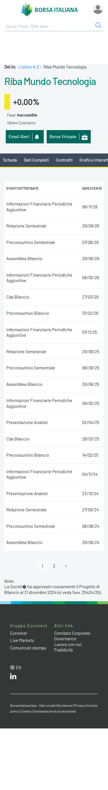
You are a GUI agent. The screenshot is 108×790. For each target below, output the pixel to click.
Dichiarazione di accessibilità (54, 711)
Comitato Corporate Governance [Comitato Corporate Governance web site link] (72, 635)
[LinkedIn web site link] (13, 677)
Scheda (10, 159)
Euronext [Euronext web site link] (18, 633)
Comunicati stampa (28, 647)
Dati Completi (36, 159)
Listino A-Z (29, 66)
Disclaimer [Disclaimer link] (65, 705)
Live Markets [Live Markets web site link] (22, 640)
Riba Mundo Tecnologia (50, 81)
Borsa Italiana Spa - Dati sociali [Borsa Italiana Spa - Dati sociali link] (32, 705)
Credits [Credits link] (26, 711)
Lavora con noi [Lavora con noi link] (68, 644)
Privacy (79, 705)
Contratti (64, 159)
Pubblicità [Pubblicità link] (63, 649)
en (18, 667)
